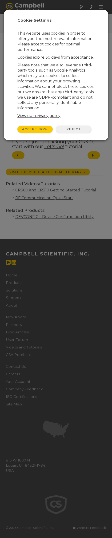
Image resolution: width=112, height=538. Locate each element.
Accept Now (35, 129)
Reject (74, 129)
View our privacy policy (38, 115)
